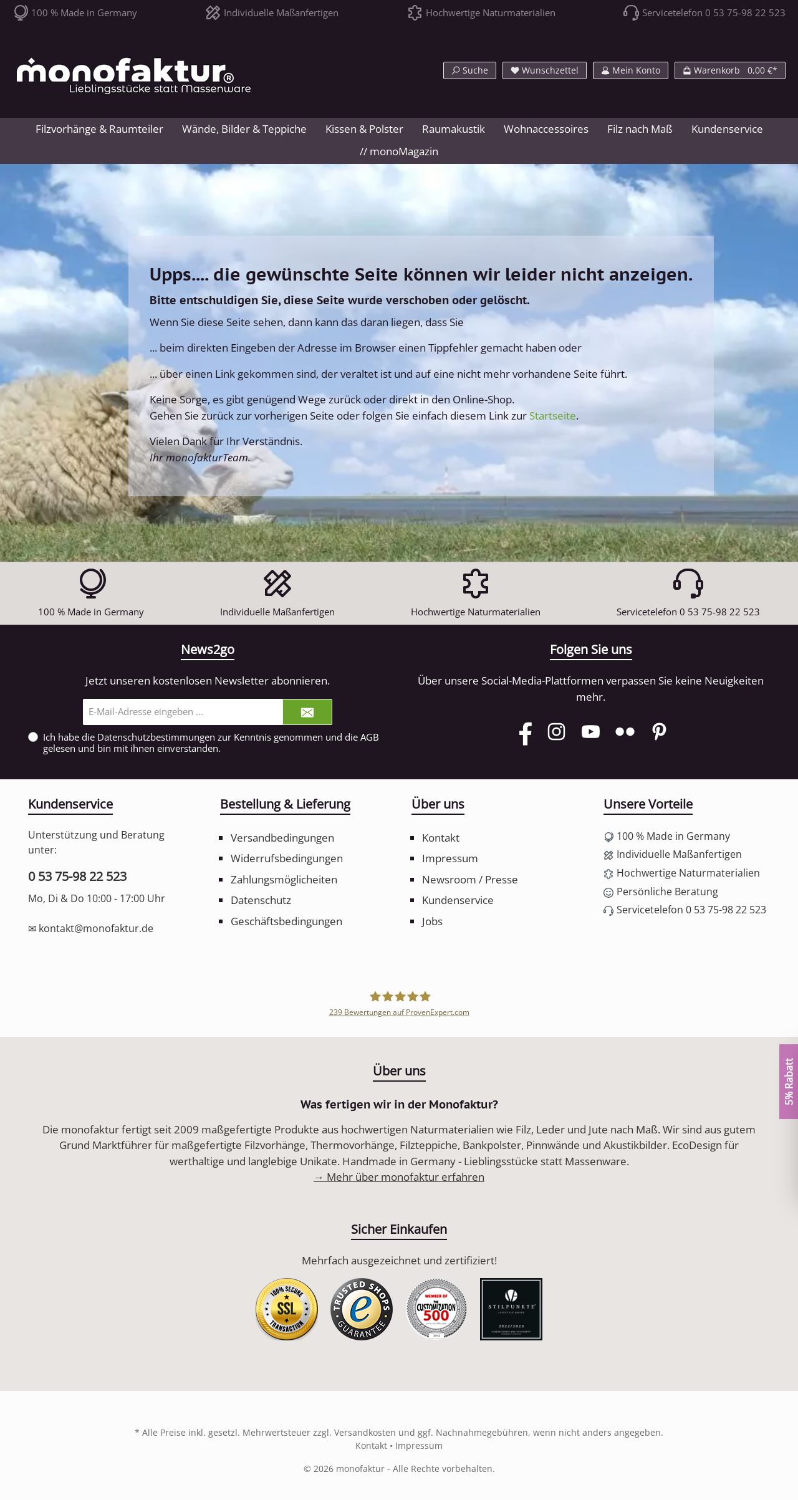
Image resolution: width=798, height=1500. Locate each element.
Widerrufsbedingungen (287, 858)
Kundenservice (458, 900)
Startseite (552, 415)
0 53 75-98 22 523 (77, 876)
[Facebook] (522, 731)
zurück (217, 415)
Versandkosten (365, 1432)
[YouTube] (591, 731)
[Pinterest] (659, 731)
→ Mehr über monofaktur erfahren (399, 1177)
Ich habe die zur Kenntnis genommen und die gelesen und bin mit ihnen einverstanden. (211, 742)
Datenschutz (261, 900)
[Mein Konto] (630, 70)
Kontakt (440, 837)
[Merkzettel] (544, 70)
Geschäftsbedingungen (286, 921)
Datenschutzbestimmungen (156, 737)
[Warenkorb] (730, 70)
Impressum (450, 858)
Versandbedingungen (282, 837)
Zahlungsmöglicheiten (284, 879)
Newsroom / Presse (470, 879)
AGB (369, 737)
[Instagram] (556, 731)
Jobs (432, 921)
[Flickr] (625, 731)
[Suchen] (469, 70)
